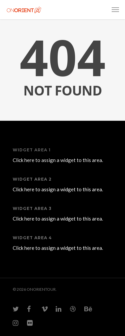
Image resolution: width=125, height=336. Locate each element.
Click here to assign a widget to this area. (58, 160)
